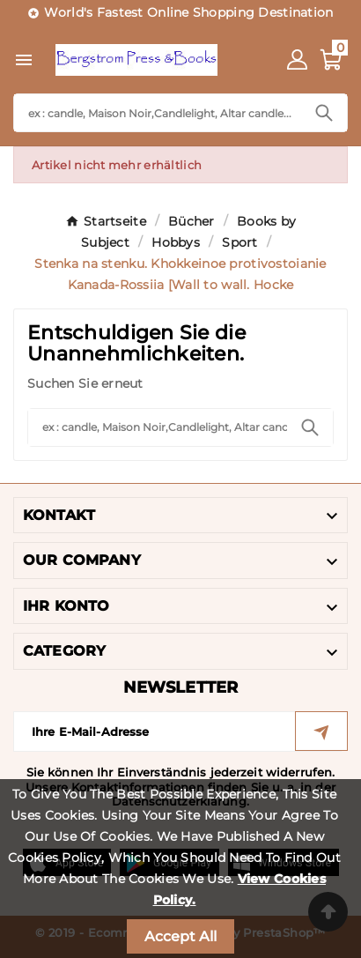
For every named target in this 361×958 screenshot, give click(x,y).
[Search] (157, 112)
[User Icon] (297, 59)
